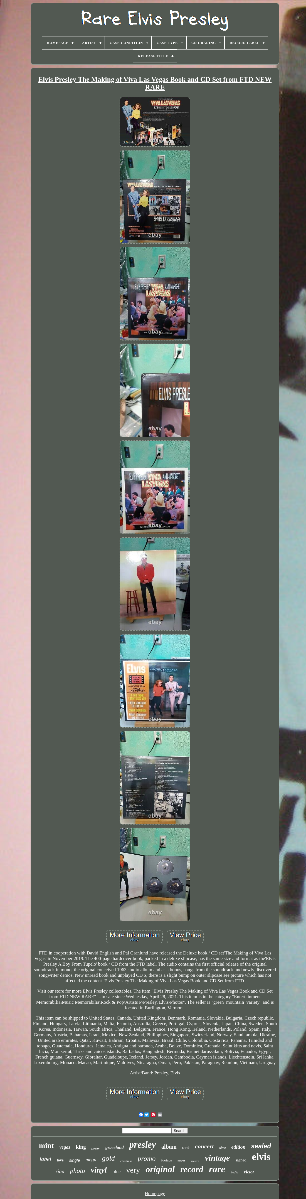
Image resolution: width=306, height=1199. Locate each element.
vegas (65, 1147)
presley (142, 1145)
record (191, 1169)
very (133, 1170)
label (45, 1159)
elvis (261, 1156)
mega (91, 1159)
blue (116, 1171)
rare (217, 1169)
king (81, 1147)
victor (249, 1172)
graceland (114, 1147)
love (60, 1160)
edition (238, 1147)
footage (166, 1160)
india (234, 1172)
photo (77, 1170)
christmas (126, 1161)
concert (204, 1146)
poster (95, 1148)
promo (147, 1158)
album (168, 1147)
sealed (261, 1146)
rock (185, 1148)
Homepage (155, 1193)
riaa (60, 1171)
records (195, 1161)
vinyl (99, 1169)
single (74, 1160)
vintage (217, 1157)
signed (240, 1160)
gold (108, 1158)
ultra (222, 1148)
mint (46, 1145)
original (160, 1169)
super (181, 1160)
